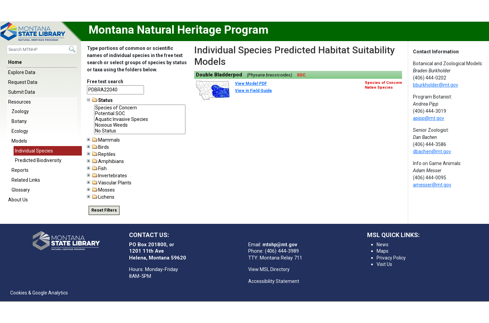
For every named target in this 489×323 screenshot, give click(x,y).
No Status (139, 131)
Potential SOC (139, 113)
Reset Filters (104, 210)
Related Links (26, 180)
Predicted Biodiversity (38, 160)
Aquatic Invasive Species (139, 119)
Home (15, 62)
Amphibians (105, 161)
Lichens (100, 197)
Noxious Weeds (139, 125)
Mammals (103, 140)
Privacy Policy (391, 258)
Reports (20, 170)
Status (100, 100)
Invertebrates (107, 175)
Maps (382, 251)
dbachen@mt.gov (432, 151)
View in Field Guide (253, 90)
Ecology (20, 131)
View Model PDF (251, 83)
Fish (97, 168)
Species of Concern (139, 108)
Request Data (22, 82)
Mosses (101, 190)
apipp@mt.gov (428, 118)
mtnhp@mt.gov (279, 244)
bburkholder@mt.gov (435, 85)
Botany (19, 121)
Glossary (21, 190)
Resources (19, 102)
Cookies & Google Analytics (39, 292)
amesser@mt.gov (432, 184)
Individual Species (34, 151)
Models (19, 141)
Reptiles (101, 154)
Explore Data (21, 72)
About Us (18, 199)
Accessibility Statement (273, 281)
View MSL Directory (269, 269)
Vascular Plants (109, 182)
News (382, 244)
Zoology (20, 111)
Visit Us (384, 264)
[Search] (42, 49)
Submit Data (21, 92)
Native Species (379, 87)
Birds (98, 147)
